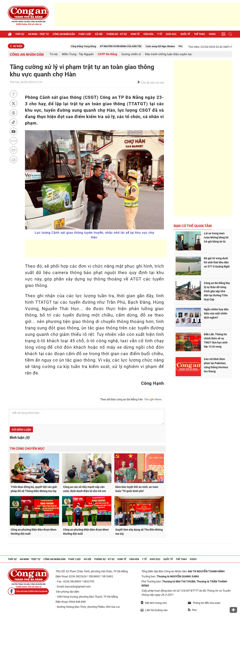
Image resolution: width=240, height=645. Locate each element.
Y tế (159, 34)
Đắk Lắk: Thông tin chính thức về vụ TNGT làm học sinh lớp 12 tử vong (216, 340)
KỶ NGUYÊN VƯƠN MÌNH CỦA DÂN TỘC (135, 46)
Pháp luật (85, 34)
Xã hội (99, 34)
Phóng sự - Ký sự (117, 34)
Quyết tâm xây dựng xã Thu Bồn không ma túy (139, 531)
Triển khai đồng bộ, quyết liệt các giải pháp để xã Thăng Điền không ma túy (34, 489)
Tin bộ (54, 54)
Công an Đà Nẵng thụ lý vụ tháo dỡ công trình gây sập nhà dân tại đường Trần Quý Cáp (217, 291)
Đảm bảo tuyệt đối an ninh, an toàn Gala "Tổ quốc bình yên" (136, 489)
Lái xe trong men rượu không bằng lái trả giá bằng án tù (216, 237)
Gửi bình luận (21, 429)
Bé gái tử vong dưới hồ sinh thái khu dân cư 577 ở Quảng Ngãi (217, 262)
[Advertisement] (147, 14)
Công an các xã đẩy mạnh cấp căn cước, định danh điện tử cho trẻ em (84, 489)
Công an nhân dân (64, 34)
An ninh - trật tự (38, 34)
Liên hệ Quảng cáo (154, 610)
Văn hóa (148, 34)
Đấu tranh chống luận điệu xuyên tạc (168, 54)
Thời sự (19, 34)
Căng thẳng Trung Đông (97, 46)
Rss (192, 609)
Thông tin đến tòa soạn (204, 602)
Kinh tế (135, 34)
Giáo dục (171, 34)
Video (212, 34)
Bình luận (19, 437)
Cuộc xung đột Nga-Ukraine (174, 46)
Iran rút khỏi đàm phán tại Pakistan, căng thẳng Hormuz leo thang (216, 365)
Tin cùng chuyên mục (27, 448)
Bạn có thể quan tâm (193, 226)
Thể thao (199, 34)
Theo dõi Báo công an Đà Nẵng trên (131, 399)
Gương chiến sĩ (131, 54)
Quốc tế (185, 34)
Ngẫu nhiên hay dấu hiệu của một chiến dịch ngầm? (216, 313)
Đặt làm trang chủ (153, 602)
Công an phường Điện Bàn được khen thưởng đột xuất (33, 531)
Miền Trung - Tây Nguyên (78, 54)
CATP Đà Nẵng (107, 54)
